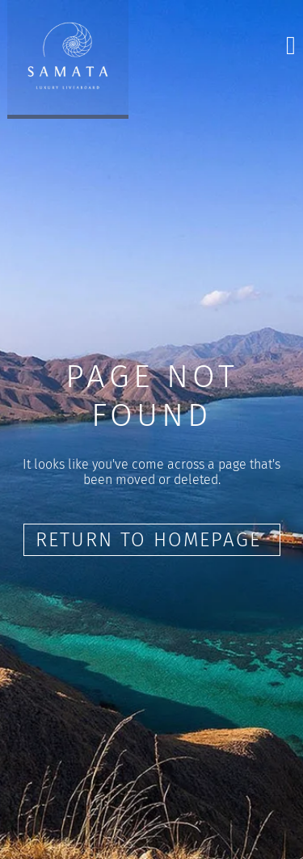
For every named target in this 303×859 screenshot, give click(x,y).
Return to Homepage (152, 539)
